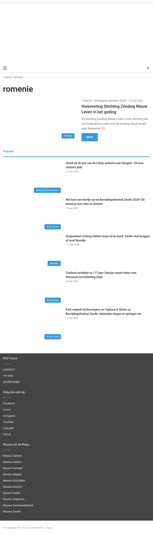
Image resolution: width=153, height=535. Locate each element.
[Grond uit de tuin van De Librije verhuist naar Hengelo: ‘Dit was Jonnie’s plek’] (33, 178)
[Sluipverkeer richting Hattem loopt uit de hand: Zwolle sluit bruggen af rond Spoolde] (33, 251)
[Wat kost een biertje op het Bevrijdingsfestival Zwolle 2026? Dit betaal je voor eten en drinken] (33, 214)
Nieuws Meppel (12, 474)
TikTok (7, 434)
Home (7, 77)
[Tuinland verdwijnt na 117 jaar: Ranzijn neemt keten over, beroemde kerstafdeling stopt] (33, 288)
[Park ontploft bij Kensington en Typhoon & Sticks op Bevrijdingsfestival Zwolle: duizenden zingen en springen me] (33, 324)
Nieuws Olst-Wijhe (14, 480)
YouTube (8, 421)
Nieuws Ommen (12, 486)
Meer (89, 137)
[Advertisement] (76, 32)
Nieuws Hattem (12, 461)
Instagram (9, 415)
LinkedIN (8, 428)
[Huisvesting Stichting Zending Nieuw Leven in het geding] (39, 119)
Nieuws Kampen (13, 468)
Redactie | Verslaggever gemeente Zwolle (105, 100)
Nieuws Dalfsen (12, 455)
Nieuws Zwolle (12, 511)
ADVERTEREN (11, 382)
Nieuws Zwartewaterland (18, 505)
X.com (7, 409)
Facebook (9, 403)
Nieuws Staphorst (14, 499)
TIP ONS (8, 375)
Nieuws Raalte (11, 492)
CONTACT (9, 369)
